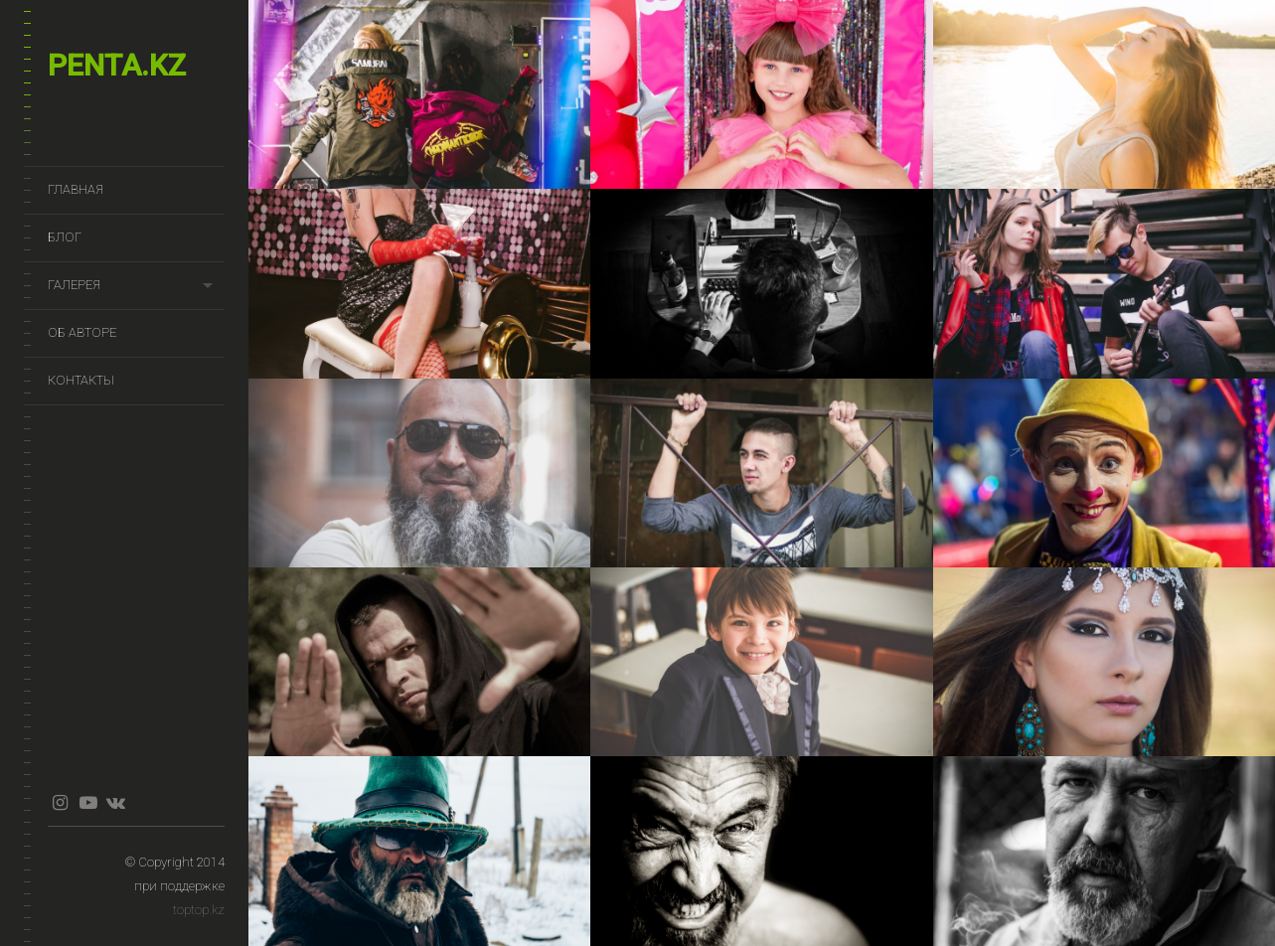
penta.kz (117, 65)
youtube (88, 803)
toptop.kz (199, 909)
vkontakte (115, 803)
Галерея (74, 284)
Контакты (81, 380)
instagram (60, 803)
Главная (75, 189)
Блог (64, 237)
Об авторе (82, 332)
